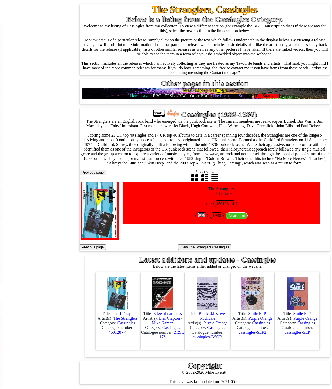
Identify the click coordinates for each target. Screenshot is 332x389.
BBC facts (41, 357)
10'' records (32, 104)
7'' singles (31, 42)
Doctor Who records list (53, 369)
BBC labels (42, 320)
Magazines (31, 241)
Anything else (34, 278)
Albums (29, 129)
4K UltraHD (33, 204)
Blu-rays (30, 191)
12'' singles (32, 55)
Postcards (30, 216)
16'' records (32, 117)
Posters (28, 229)
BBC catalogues (46, 344)
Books (28, 253)
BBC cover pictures (49, 332)
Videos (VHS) (34, 166)
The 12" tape (224, 191)
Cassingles (31, 67)
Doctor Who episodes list (54, 382)
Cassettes (30, 142)
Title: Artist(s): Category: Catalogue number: (118, 319)
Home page (32, 30)
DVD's (28, 179)
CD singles (32, 80)
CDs (26, 154)
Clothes (29, 266)
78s (25, 92)
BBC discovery (45, 307)
